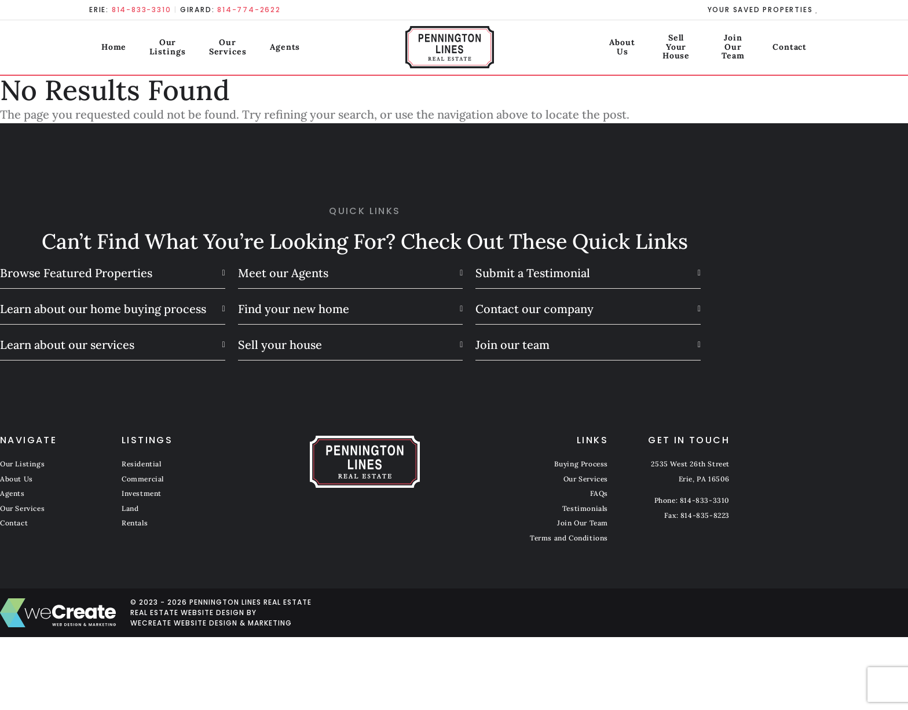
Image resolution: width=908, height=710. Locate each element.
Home (102, 48)
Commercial (143, 478)
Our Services (246, 48)
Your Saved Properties (761, 9)
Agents (313, 48)
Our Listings (166, 48)
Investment (142, 493)
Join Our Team (729, 48)
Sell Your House (639, 48)
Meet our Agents (283, 273)
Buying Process (581, 463)
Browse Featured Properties (76, 273)
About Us (561, 48)
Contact (802, 48)
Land (130, 508)
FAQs (599, 493)
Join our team (512, 344)
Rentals (135, 522)
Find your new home (293, 308)
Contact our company (534, 308)
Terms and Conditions (569, 538)
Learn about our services (67, 344)
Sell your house (280, 344)
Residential (142, 463)
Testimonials (585, 508)
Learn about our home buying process (103, 308)
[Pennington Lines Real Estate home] (454, 49)
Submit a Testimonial (532, 273)
